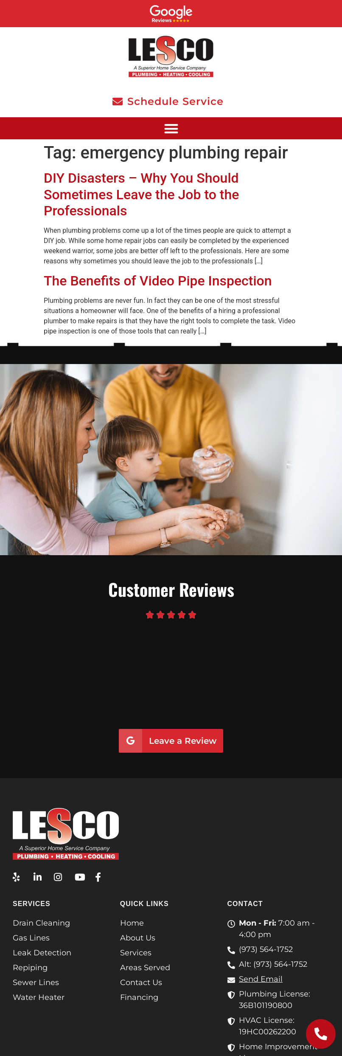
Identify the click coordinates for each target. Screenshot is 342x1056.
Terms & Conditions (299, 1028)
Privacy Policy (171, 1038)
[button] (171, 128)
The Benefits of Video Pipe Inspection (158, 281)
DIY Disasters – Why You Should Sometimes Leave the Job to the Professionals (141, 194)
